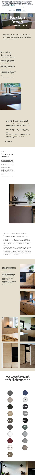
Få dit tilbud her (8, 141)
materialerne (6, 235)
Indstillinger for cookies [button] (12, 10)
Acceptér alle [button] (18, 10)
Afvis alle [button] (24, 10)
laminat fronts (15, 242)
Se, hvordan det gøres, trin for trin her (7, 176)
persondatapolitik (12, 5)
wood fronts (22, 242)
